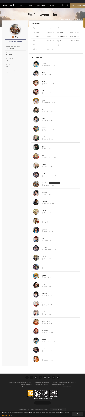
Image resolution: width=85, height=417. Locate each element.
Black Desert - (57, 409)
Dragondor (9, 54)
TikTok (58, 377)
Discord (49, 377)
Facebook (40, 377)
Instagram (31, 377)
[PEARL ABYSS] (24, 409)
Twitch (36, 377)
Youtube (44, 377)
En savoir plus (6, 415)
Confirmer (77, 414)
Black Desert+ (53, 377)
